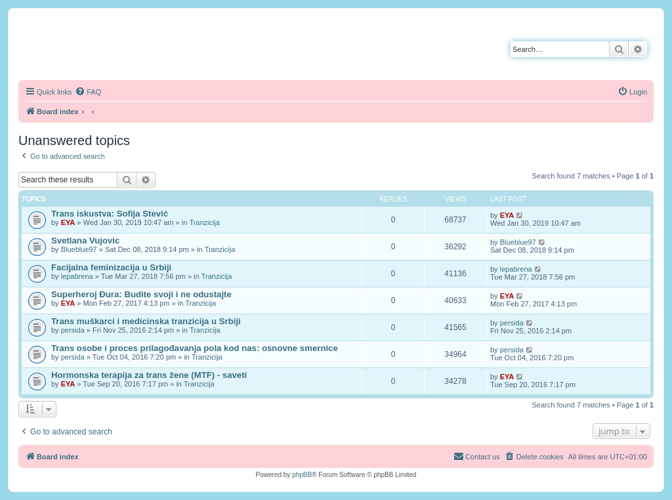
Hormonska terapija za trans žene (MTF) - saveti (149, 375)
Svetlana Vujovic (85, 240)
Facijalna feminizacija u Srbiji (111, 267)
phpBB (302, 474)
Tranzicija (204, 222)
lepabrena (77, 276)
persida (73, 330)
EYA (68, 222)
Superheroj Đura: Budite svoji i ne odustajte (141, 294)
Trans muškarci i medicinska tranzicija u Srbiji (146, 321)
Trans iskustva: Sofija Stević (109, 214)
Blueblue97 (79, 249)
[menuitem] (88, 92)
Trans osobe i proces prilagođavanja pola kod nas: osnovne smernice (194, 348)
